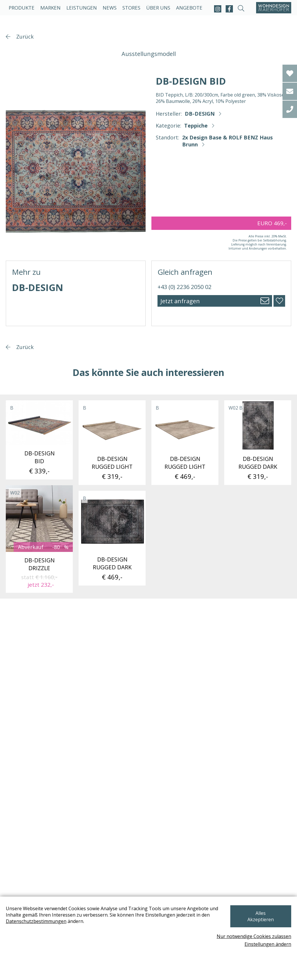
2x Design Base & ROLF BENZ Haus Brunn (227, 141)
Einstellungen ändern (268, 944)
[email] (289, 91)
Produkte (22, 7)
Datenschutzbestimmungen (36, 924)
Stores (131, 7)
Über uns (158, 7)
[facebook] (229, 8)
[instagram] (217, 8)
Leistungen (81, 7)
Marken (50, 7)
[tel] (289, 109)
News (110, 7)
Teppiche (196, 125)
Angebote (189, 7)
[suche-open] (241, 8)
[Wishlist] (289, 73)
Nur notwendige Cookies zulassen (254, 936)
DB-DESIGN (200, 113)
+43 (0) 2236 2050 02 (184, 287)
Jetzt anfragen (180, 301)
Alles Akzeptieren (260, 916)
